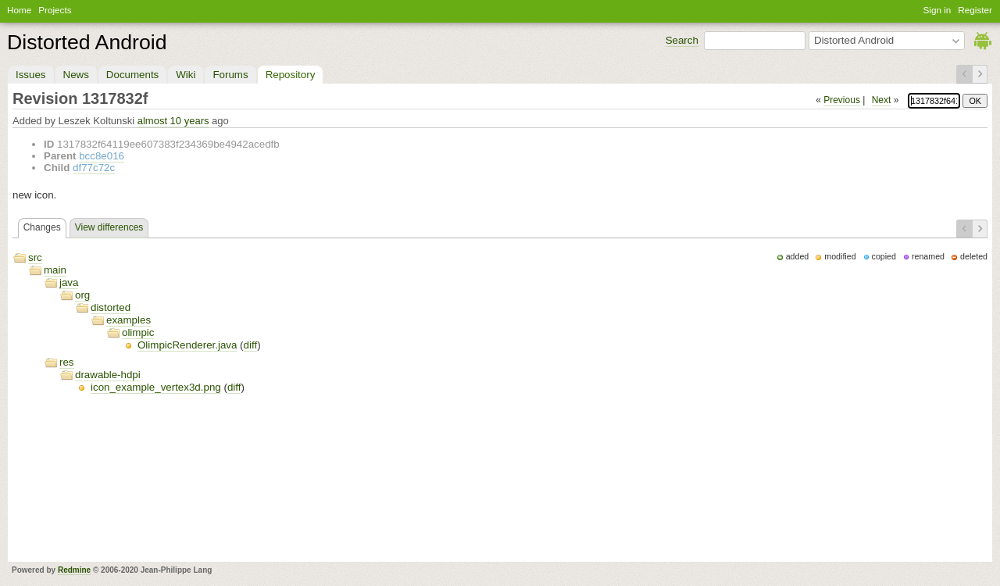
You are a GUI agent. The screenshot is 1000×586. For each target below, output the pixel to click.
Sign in (937, 10)
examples (128, 320)
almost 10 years (173, 121)
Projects (54, 10)
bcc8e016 (101, 156)
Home (19, 10)
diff (251, 345)
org (82, 295)
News (76, 74)
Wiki (185, 74)
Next (881, 100)
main (55, 270)
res (66, 362)
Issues (31, 74)
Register (975, 10)
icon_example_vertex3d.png (156, 387)
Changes (42, 227)
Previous (841, 100)
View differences (109, 227)
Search (682, 40)
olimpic (138, 332)
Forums (230, 74)
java (68, 282)
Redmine (74, 570)
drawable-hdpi (108, 375)
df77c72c (94, 167)
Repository (291, 74)
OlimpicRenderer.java (187, 345)
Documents (132, 74)
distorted (110, 307)
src (35, 257)
